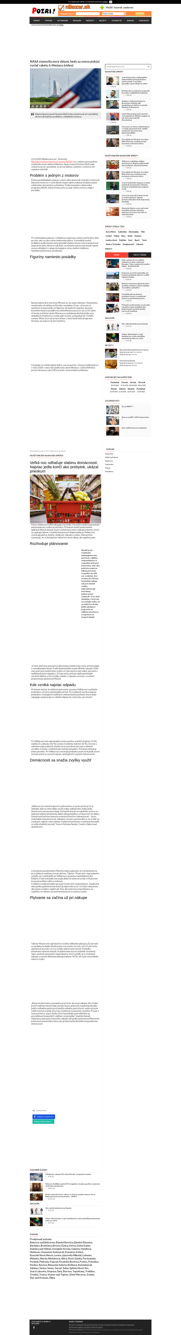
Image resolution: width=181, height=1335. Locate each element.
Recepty (103, 21)
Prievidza (93, 1261)
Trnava (43, 1274)
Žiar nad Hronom (39, 1277)
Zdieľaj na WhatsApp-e (42, 1121)
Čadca (64, 1245)
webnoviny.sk (74, 1332)
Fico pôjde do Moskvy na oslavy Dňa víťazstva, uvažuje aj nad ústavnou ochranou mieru (135, 141)
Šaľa (59, 1271)
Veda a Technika (113, 244)
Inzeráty (90, 21)
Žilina (52, 1277)
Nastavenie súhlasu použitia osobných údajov (86, 1327)
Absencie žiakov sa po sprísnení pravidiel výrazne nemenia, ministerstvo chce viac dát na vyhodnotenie (135, 211)
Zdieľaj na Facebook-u (44, 1116)
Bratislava (46, 1245)
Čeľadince (109, 471)
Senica (42, 1268)
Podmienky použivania (125, 1325)
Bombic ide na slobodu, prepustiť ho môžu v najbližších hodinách (136, 92)
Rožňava (72, 1265)
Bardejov (35, 1245)
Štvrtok (141, 382)
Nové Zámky (75, 1258)
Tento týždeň (139, 255)
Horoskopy (94, 1325)
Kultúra (138, 236)
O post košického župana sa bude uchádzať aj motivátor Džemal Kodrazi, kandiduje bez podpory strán (136, 186)
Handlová (86, 1249)
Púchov (34, 1265)
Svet (130, 240)
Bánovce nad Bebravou (42, 1242)
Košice (79, 1252)
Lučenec (87, 1255)
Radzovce (109, 461)
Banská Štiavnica (83, 1242)
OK (111, 2)
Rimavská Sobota (57, 1265)
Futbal (109, 236)
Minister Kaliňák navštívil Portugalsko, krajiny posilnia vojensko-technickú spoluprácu (73, 1185)
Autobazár (62, 21)
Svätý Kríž (109, 454)
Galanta (75, 1249)
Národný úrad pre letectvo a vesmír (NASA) (52, 161)
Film (143, 232)
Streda (133, 382)
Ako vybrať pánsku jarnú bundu (58, 1208)
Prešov (83, 1261)
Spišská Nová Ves (78, 1268)
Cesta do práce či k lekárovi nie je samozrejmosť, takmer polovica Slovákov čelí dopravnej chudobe (135, 198)
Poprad (54, 1261)
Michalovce (54, 1258)
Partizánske (89, 1258)
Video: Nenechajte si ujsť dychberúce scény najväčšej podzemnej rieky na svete (72, 1219)
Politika (122, 240)
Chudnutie (117, 21)
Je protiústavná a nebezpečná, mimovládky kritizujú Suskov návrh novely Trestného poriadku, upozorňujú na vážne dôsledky (135, 81)
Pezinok (34, 1261)
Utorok (124, 382)
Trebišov (90, 1271)
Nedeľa (131, 389)
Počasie (48, 21)
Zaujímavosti (128, 244)
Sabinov (34, 1268)
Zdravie (130, 21)
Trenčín (34, 1274)
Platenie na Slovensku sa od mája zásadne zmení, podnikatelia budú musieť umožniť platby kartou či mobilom (136, 308)
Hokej (116, 236)
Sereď (58, 1268)
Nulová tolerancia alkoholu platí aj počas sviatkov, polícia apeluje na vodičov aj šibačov (135, 286)
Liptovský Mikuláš (72, 1255)
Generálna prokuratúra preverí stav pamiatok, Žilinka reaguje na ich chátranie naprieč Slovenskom (136, 117)
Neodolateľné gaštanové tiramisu (134, 350)
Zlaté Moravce (77, 1274)
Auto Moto (111, 232)
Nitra (64, 1258)
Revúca (43, 1265)
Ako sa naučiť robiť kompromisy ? (135, 418)
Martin (43, 1258)
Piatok (114, 389)
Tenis (144, 240)
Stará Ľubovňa (38, 1271)
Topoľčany (78, 1271)
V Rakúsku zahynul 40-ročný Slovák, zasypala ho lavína (68, 1174)
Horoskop (144, 21)
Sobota (122, 389)
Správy (36, 21)
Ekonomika (134, 232)
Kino (123, 236)
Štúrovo (67, 1271)
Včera (116, 255)
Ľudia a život (111, 240)
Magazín (77, 21)
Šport (137, 240)
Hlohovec (35, 1252)
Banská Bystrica (64, 1242)
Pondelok (115, 382)
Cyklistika (122, 232)
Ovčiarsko (109, 464)
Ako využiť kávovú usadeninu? (134, 428)
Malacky (34, 1258)
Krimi (130, 236)
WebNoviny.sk (39, 451)
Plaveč (107, 468)
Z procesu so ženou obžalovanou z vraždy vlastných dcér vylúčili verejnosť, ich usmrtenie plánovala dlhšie (135, 130)
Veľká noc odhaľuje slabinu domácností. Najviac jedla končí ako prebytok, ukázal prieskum (135, 163)
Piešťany (44, 1261)
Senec (50, 1268)
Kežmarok (58, 1252)
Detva (72, 1245)
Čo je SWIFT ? (127, 406)
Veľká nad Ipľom (111, 457)
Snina (66, 1268)
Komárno (70, 1252)
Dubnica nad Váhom (40, 1249)
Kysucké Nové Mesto (41, 1255)
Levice (57, 1255)
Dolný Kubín (83, 1245)
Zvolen (90, 1274)
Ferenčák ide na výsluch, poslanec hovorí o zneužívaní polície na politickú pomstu (134, 296)
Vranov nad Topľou (58, 1274)
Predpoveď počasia (40, 1239)
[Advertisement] (168, 43)
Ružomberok (85, 1265)
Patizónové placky (127, 361)
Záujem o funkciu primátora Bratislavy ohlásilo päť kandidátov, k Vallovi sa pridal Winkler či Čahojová (134, 104)
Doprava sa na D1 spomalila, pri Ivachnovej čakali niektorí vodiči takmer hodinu (135, 275)
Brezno (56, 1245)
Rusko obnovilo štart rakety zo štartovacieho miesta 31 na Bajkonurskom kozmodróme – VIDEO (70, 1195)
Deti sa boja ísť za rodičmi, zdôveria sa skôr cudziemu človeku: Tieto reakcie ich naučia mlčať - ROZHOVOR (136, 263)
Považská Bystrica (69, 1261)
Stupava (51, 1271)
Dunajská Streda (61, 1249)
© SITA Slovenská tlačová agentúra (96, 1330)
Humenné (46, 1252)
